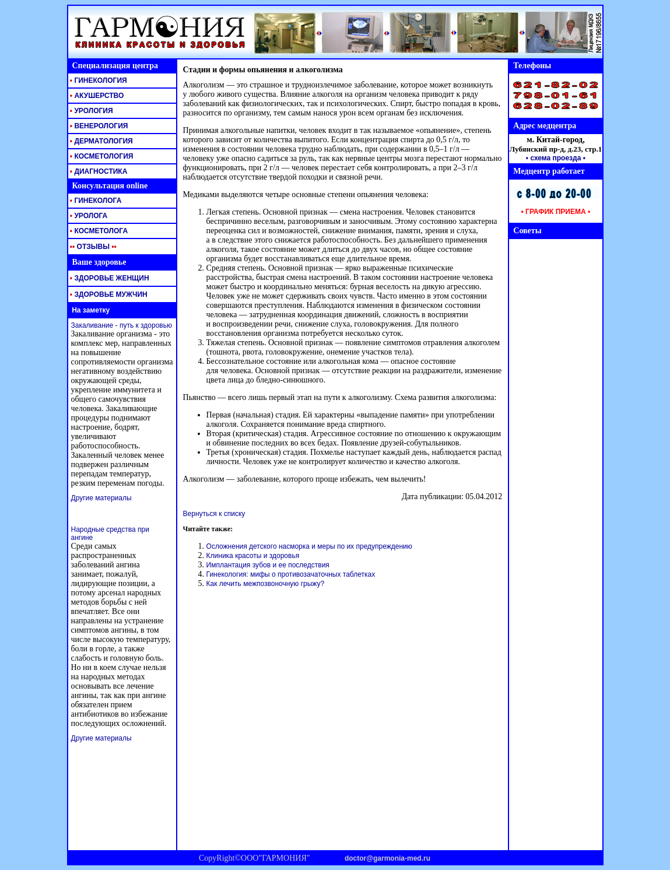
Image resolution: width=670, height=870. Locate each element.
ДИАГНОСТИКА (98, 171)
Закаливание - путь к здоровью (121, 325)
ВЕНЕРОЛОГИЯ (98, 126)
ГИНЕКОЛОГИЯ (97, 80)
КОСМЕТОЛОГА (98, 231)
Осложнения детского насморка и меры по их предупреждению (309, 546)
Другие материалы (101, 498)
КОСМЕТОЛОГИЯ (101, 156)
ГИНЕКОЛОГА (95, 201)
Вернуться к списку (214, 514)
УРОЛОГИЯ (90, 111)
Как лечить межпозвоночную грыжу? (265, 584)
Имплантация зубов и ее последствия (267, 565)
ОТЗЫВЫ (92, 247)
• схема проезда (553, 158)
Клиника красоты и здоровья (253, 556)
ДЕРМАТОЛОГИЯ (100, 141)
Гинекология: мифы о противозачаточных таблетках (291, 574)
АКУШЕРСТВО (96, 96)
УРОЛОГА (88, 216)
